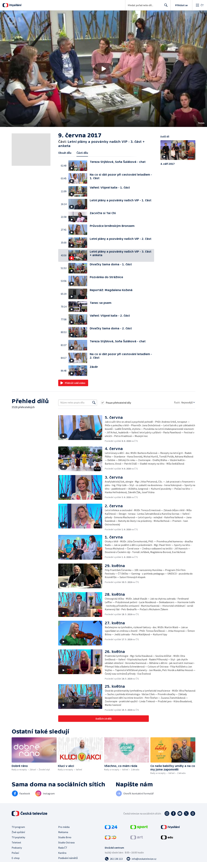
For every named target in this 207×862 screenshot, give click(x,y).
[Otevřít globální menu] (199, 5)
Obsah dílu (64, 153)
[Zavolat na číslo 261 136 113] (114, 859)
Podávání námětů (68, 858)
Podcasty (17, 847)
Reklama (63, 832)
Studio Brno (64, 837)
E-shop (16, 858)
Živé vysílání (18, 832)
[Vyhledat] (94, 402)
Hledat (165, 6)
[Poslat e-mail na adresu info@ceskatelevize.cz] (141, 859)
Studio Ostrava (66, 842)
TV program (18, 827)
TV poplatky (18, 837)
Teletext (16, 842)
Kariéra (62, 852)
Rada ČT (62, 847)
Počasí (15, 852)
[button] (103, 69)
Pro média (64, 827)
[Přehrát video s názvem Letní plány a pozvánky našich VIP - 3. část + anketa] (103, 69)
